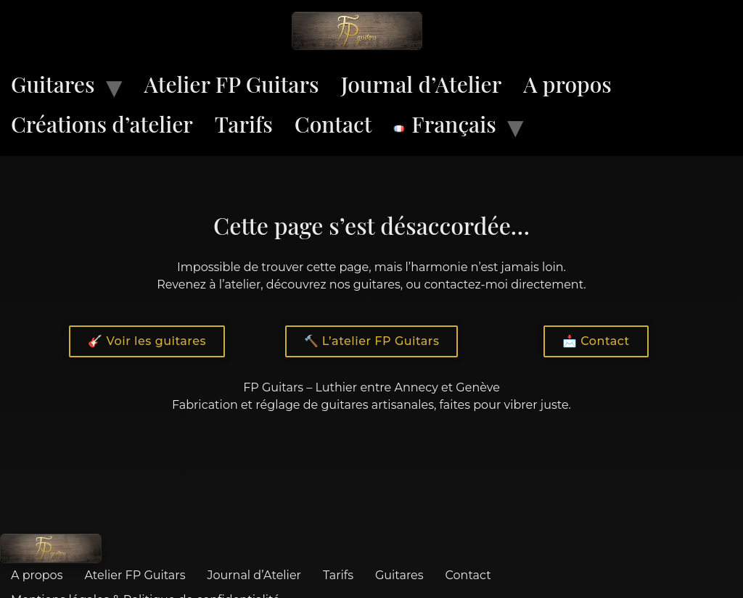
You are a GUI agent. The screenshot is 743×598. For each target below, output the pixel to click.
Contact (333, 123)
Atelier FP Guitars (231, 84)
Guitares (53, 84)
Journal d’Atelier (421, 84)
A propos (567, 84)
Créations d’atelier (102, 123)
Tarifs (244, 123)
